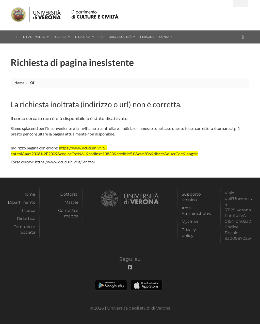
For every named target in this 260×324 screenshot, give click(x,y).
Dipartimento (36, 37)
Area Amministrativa (195, 211)
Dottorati (69, 194)
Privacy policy (189, 232)
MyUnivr (190, 221)
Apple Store (146, 285)
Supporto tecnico (191, 197)
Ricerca (62, 37)
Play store (111, 285)
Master (71, 202)
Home (19, 82)
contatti (166, 37)
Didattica (84, 37)
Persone (147, 37)
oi (32, 82)
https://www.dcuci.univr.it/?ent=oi (65, 161)
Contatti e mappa (68, 213)
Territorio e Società (117, 37)
